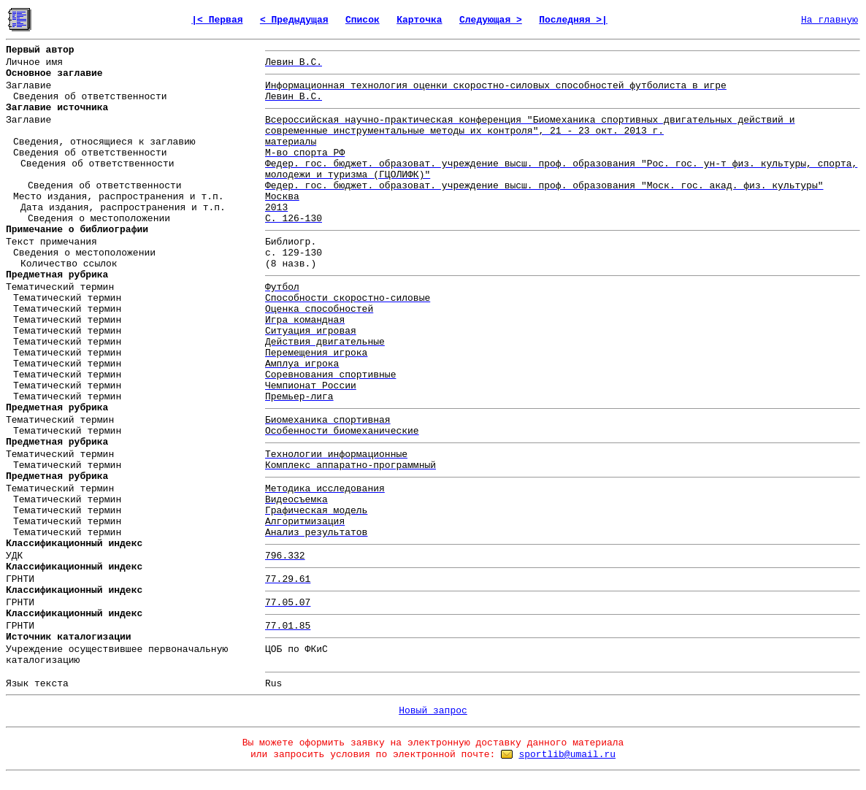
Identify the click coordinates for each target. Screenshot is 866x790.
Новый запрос (433, 710)
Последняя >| (573, 20)
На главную (829, 20)
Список (362, 20)
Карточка (419, 20)
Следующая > (490, 20)
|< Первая (216, 20)
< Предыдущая (294, 20)
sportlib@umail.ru (567, 754)
